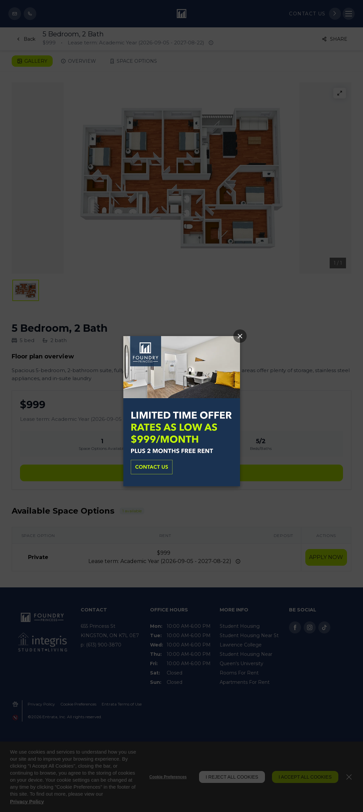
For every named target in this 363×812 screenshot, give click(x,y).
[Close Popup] (240, 336)
